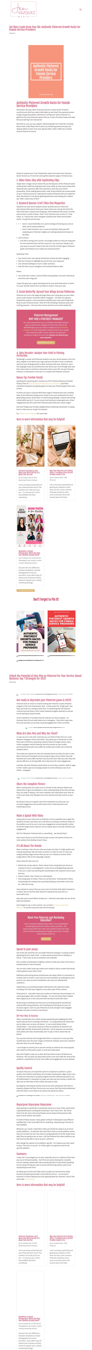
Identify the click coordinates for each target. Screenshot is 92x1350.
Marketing (22, 480)
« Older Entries (25, 590)
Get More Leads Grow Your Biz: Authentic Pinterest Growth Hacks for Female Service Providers (44, 28)
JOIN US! (46, 939)
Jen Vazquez (24, 478)
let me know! (29, 1179)
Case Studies (31, 560)
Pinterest (12, 33)
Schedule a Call (46, 342)
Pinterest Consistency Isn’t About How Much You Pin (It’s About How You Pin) (29, 473)
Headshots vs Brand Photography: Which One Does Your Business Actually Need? (29, 553)
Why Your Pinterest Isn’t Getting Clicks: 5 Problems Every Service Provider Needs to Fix (61, 473)
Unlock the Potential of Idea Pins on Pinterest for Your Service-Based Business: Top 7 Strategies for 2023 (45, 677)
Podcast (34, 480)
